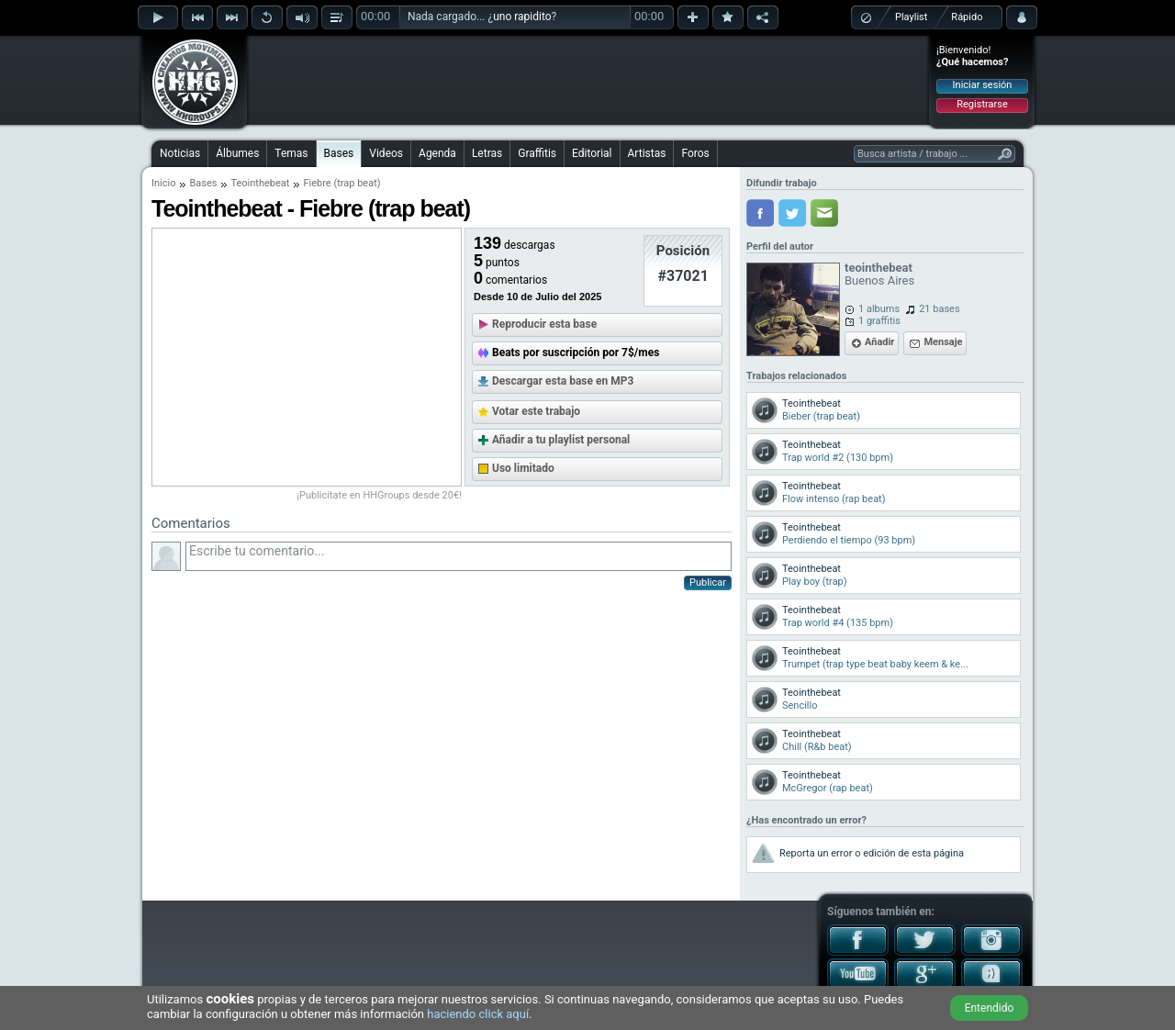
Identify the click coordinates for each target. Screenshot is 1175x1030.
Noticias (180, 153)
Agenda (437, 153)
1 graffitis (879, 321)
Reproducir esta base (544, 324)
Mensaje (942, 342)
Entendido (989, 1008)
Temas (291, 153)
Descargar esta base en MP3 (562, 381)
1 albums (879, 309)
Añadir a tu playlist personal (561, 439)
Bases (339, 153)
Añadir (879, 342)
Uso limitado (523, 468)
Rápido (966, 17)
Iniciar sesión (983, 85)
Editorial (591, 153)
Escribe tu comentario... (458, 556)
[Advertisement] (588, 80)
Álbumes (237, 153)
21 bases (939, 309)
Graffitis (537, 153)
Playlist (911, 17)
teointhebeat (878, 267)
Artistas (647, 153)
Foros (695, 153)
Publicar (707, 582)
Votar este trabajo (536, 411)
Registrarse (982, 104)
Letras (487, 153)
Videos (386, 153)
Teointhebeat (259, 183)
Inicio (163, 183)
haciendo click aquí (478, 1014)
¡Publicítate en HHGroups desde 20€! (379, 495)
